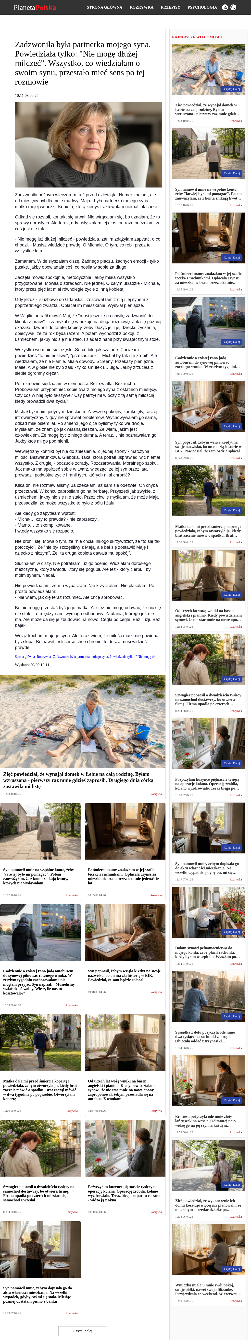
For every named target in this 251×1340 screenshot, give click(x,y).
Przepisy (170, 7)
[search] (233, 7)
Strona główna (104, 7)
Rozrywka (141, 7)
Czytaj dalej (82, 1331)
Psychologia (202, 7)
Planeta (34, 7)
